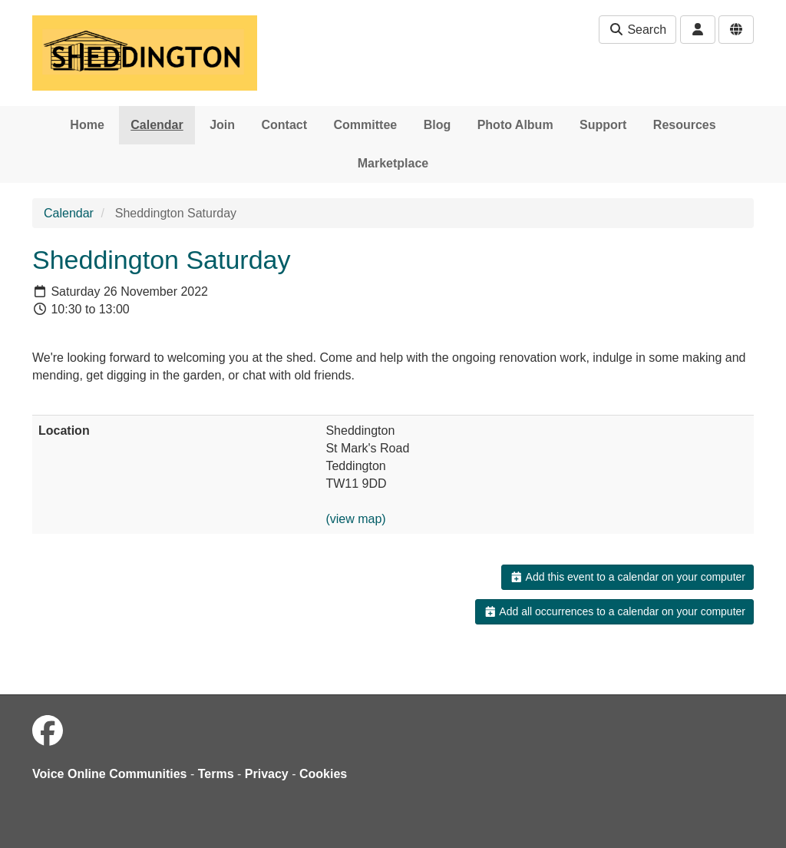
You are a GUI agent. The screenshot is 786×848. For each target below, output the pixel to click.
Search (637, 29)
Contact (285, 124)
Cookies (323, 773)
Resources (684, 124)
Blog (437, 124)
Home (87, 124)
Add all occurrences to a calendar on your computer (614, 611)
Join (222, 124)
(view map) (355, 518)
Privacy (267, 773)
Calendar (156, 124)
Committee (366, 124)
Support (603, 124)
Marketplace (393, 163)
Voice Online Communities (109, 773)
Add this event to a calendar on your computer (627, 577)
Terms (216, 773)
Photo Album (515, 124)
